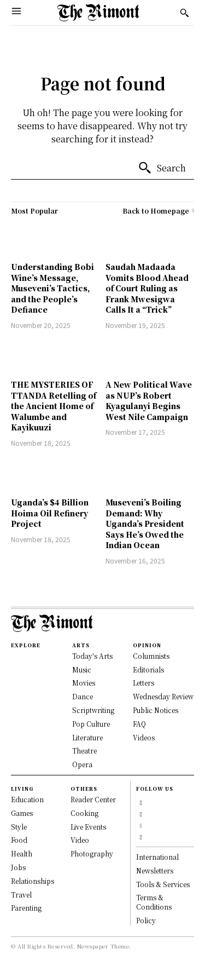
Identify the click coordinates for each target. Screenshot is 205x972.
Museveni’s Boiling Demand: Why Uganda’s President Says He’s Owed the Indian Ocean (145, 523)
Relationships (32, 880)
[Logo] (98, 12)
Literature (87, 737)
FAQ (139, 723)
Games (22, 813)
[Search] (162, 168)
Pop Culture (91, 723)
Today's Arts (92, 655)
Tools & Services (163, 884)
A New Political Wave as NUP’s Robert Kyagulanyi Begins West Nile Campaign (149, 400)
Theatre (84, 750)
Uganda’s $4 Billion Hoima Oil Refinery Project (50, 513)
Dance (82, 696)
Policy (146, 920)
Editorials (148, 669)
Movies (83, 682)
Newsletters (154, 870)
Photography (92, 853)
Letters (143, 682)
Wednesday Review (163, 696)
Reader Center (93, 799)
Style (19, 826)
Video (80, 839)
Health (21, 853)
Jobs (18, 867)
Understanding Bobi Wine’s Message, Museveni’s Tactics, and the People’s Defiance (52, 288)
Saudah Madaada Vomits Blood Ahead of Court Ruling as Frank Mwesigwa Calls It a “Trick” (147, 288)
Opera (82, 764)
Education (27, 799)
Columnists (151, 655)
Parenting (26, 907)
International (157, 856)
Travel (21, 894)
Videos (144, 737)
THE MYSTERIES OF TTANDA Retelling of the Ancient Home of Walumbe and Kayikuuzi (53, 406)
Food (19, 839)
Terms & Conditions (154, 902)
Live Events (88, 826)
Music (81, 669)
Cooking (84, 813)
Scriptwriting (93, 710)
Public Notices (155, 710)
